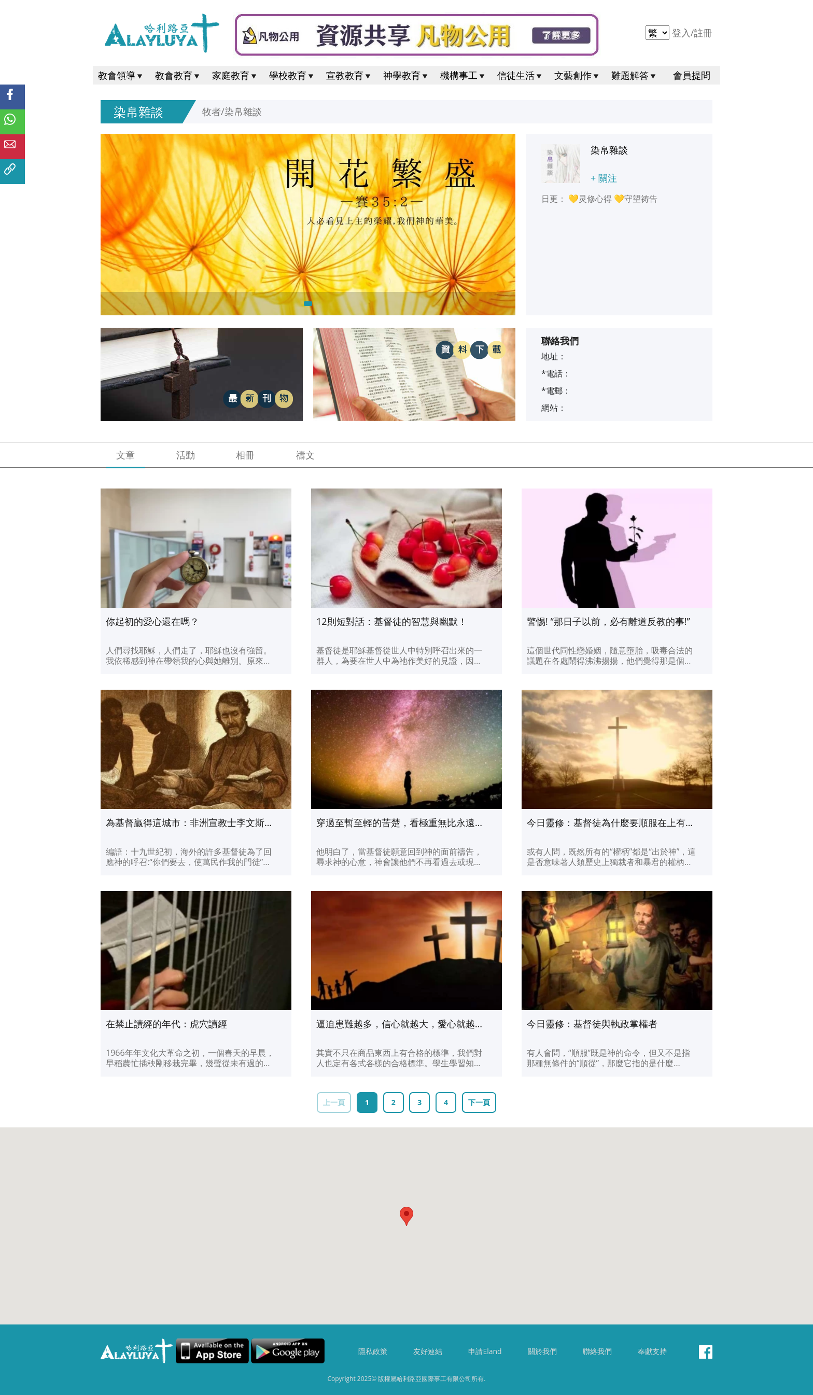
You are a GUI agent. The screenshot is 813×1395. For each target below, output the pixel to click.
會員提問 (691, 75)
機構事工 (463, 75)
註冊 (703, 32)
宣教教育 (349, 75)
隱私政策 (372, 1351)
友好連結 (427, 1351)
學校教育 (292, 75)
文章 (125, 455)
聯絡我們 (597, 1351)
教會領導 (121, 75)
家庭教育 (235, 75)
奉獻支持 (652, 1351)
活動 (185, 455)
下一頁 (479, 1102)
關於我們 (542, 1351)
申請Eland (484, 1351)
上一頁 (334, 1102)
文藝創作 (577, 75)
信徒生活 (520, 75)
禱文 (305, 455)
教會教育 (178, 75)
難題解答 (634, 75)
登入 (682, 32)
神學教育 (406, 75)
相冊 (245, 455)
